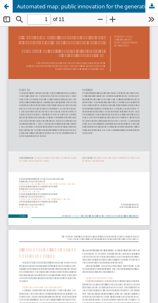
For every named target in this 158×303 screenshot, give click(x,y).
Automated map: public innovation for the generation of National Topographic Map (87, 6)
